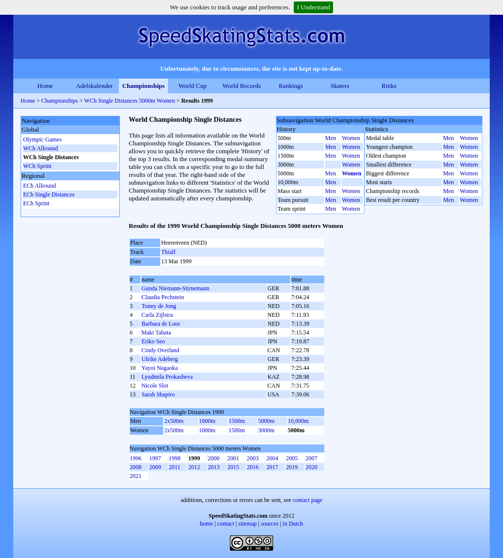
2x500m (173, 421)
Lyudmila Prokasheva (167, 376)
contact (225, 523)
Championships (143, 85)
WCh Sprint (37, 166)
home (206, 523)
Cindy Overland (160, 350)
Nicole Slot (154, 385)
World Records (242, 85)
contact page (307, 500)
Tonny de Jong (158, 306)
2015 (233, 467)
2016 (253, 467)
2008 (135, 467)
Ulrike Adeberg (159, 359)
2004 (272, 458)
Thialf (168, 252)
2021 (135, 476)
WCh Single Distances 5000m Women (129, 100)
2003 (253, 458)
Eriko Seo (153, 341)
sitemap (247, 523)
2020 (311, 467)
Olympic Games (42, 139)
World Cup (192, 85)
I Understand (313, 7)
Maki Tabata (156, 332)
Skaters (340, 85)
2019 (292, 467)
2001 (233, 458)
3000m (266, 430)
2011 (175, 467)
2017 (272, 467)
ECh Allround (39, 185)
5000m (266, 421)
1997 (155, 458)
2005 (292, 458)
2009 (155, 467)
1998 (175, 458)
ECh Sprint (36, 203)
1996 (135, 458)
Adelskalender (94, 85)
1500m (236, 421)
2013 (214, 467)
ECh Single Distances (49, 194)
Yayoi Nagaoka (159, 367)
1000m (207, 421)
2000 (214, 458)
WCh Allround (40, 148)
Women (351, 138)
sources (270, 523)
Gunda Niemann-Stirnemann (175, 288)
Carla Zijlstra (157, 314)
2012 (194, 467)
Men (330, 138)
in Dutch (292, 523)
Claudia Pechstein (162, 297)
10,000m (298, 421)
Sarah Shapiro (158, 394)
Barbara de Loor (160, 323)
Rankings (291, 85)
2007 (311, 458)
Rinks (389, 85)
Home (45, 85)
